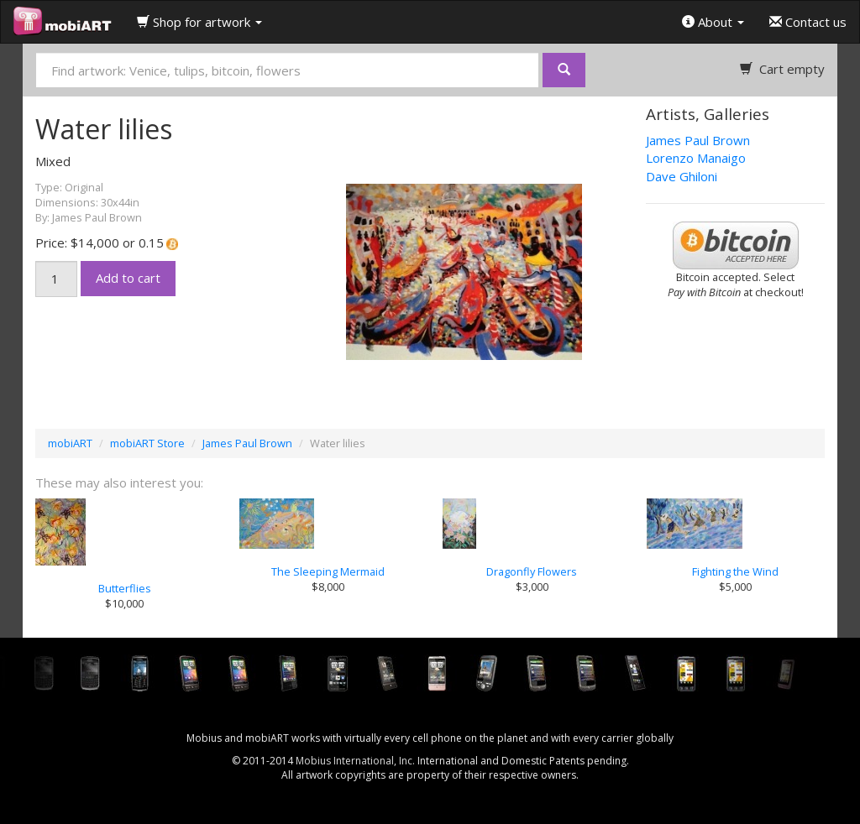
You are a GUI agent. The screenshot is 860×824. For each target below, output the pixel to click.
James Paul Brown (698, 140)
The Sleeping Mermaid (328, 571)
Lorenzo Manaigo (696, 157)
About (713, 21)
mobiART (70, 443)
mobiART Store (147, 443)
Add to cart (128, 277)
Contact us (808, 21)
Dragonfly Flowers (531, 571)
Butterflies (124, 588)
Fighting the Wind (735, 571)
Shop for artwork (199, 21)
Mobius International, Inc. (355, 761)
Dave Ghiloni (681, 176)
